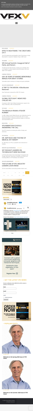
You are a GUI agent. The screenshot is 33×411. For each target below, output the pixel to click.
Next (24, 175)
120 (12, 175)
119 (8, 175)
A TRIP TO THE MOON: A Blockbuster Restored (15, 88)
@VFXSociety (19, 208)
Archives (6, 198)
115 (19, 172)
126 (19, 175)
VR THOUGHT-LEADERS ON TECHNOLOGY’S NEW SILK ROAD (13, 151)
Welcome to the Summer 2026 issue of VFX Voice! (15, 393)
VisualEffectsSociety (11, 208)
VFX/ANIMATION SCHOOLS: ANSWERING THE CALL (12, 126)
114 (15, 172)
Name (9, 288)
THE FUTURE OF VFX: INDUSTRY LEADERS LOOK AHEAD (13, 165)
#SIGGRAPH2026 (17, 210)
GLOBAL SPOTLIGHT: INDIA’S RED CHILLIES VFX (14, 99)
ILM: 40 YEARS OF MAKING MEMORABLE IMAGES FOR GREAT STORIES (16, 78)
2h (24, 208)
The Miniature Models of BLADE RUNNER (13, 112)
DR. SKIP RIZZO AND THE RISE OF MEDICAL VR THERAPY (14, 139)
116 (23, 172)
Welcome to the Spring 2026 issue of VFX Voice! (15, 357)
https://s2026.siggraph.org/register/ (21, 217)
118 (4, 175)
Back (4, 172)
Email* (9, 292)
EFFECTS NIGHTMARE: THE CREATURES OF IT (16, 52)
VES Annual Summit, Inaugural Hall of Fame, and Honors (15, 64)
